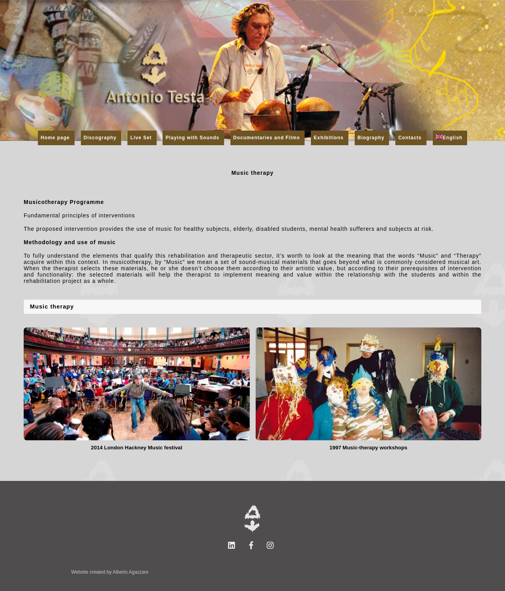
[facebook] (251, 544)
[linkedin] (232, 544)
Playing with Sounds (192, 137)
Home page (55, 137)
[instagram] (271, 544)
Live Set (141, 137)
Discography (100, 137)
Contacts (409, 137)
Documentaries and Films (266, 137)
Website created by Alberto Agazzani (109, 572)
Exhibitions (329, 137)
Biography (370, 137)
